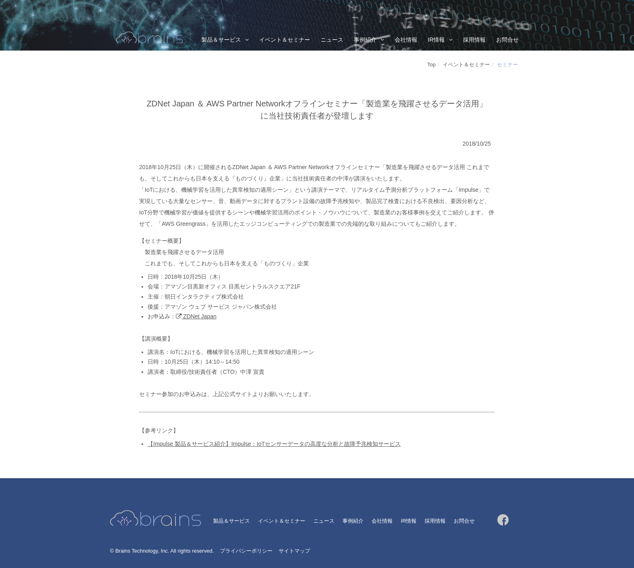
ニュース (332, 39)
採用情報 (474, 39)
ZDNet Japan (199, 316)
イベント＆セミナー (284, 39)
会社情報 (406, 39)
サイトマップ (294, 551)
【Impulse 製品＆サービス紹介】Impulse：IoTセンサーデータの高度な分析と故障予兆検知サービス (274, 444)
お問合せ (507, 39)
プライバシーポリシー (246, 551)
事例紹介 (365, 39)
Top (431, 64)
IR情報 (436, 39)
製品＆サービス (221, 39)
